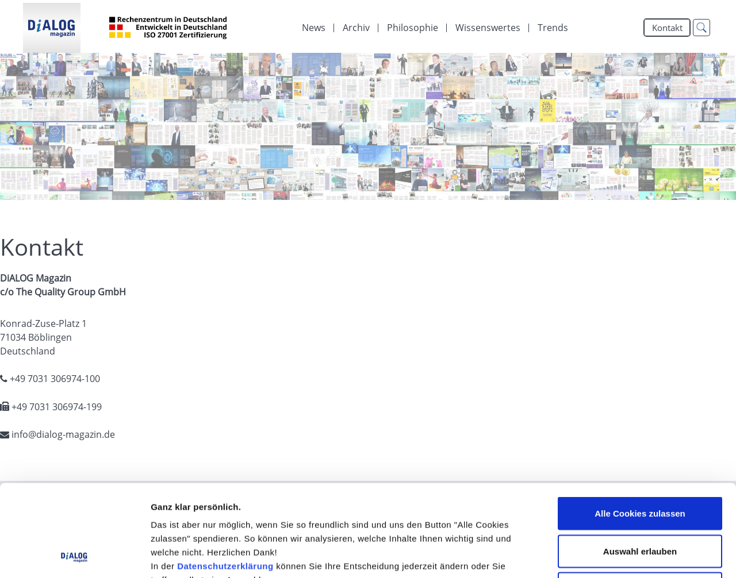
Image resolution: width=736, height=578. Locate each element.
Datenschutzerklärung (225, 480)
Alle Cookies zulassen (640, 427)
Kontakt (667, 27)
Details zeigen (611, 555)
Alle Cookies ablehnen (640, 502)
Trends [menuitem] (553, 27)
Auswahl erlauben (640, 465)
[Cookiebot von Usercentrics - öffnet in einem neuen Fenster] (74, 555)
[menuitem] (313, 27)
